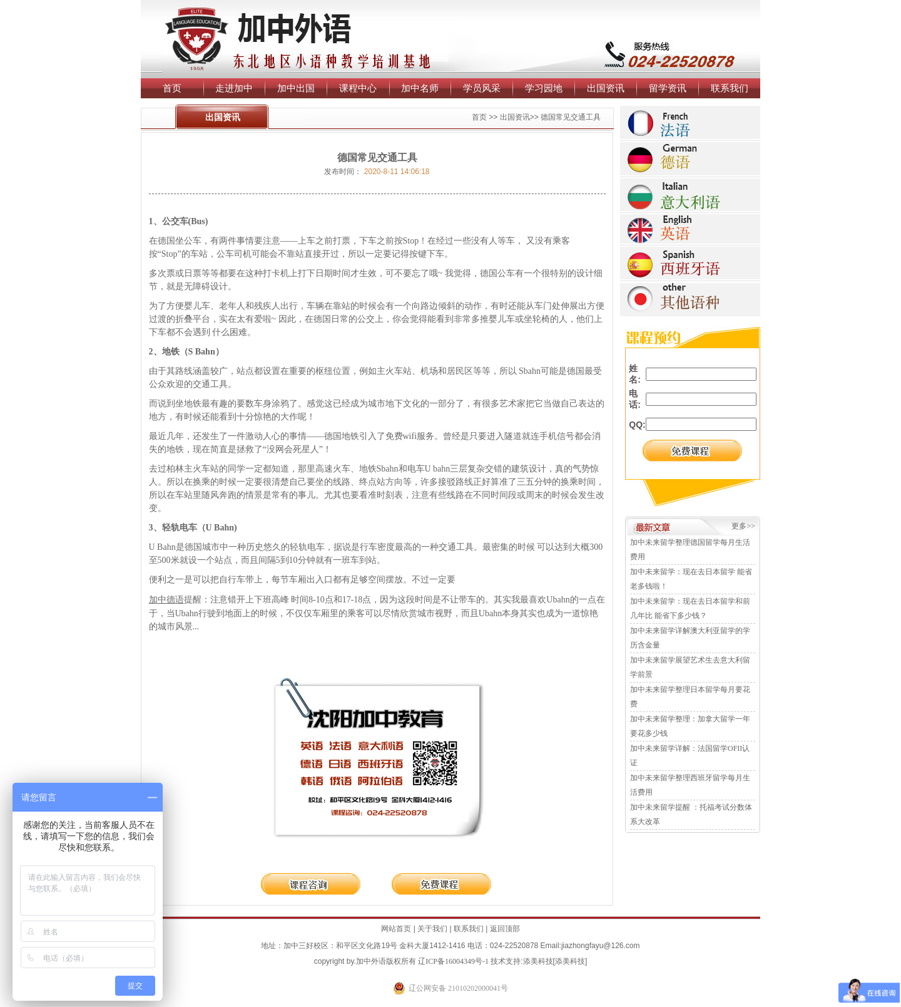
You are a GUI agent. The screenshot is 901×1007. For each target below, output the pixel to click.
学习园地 (543, 88)
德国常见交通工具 (571, 117)
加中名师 (420, 88)
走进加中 (234, 88)
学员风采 (482, 88)
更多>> (743, 526)
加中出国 (296, 88)
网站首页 (396, 928)
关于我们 (432, 928)
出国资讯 (605, 88)
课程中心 (358, 88)
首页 (172, 88)
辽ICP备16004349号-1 (453, 961)
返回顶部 (505, 928)
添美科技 (538, 961)
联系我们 (729, 88)
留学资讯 (667, 88)
